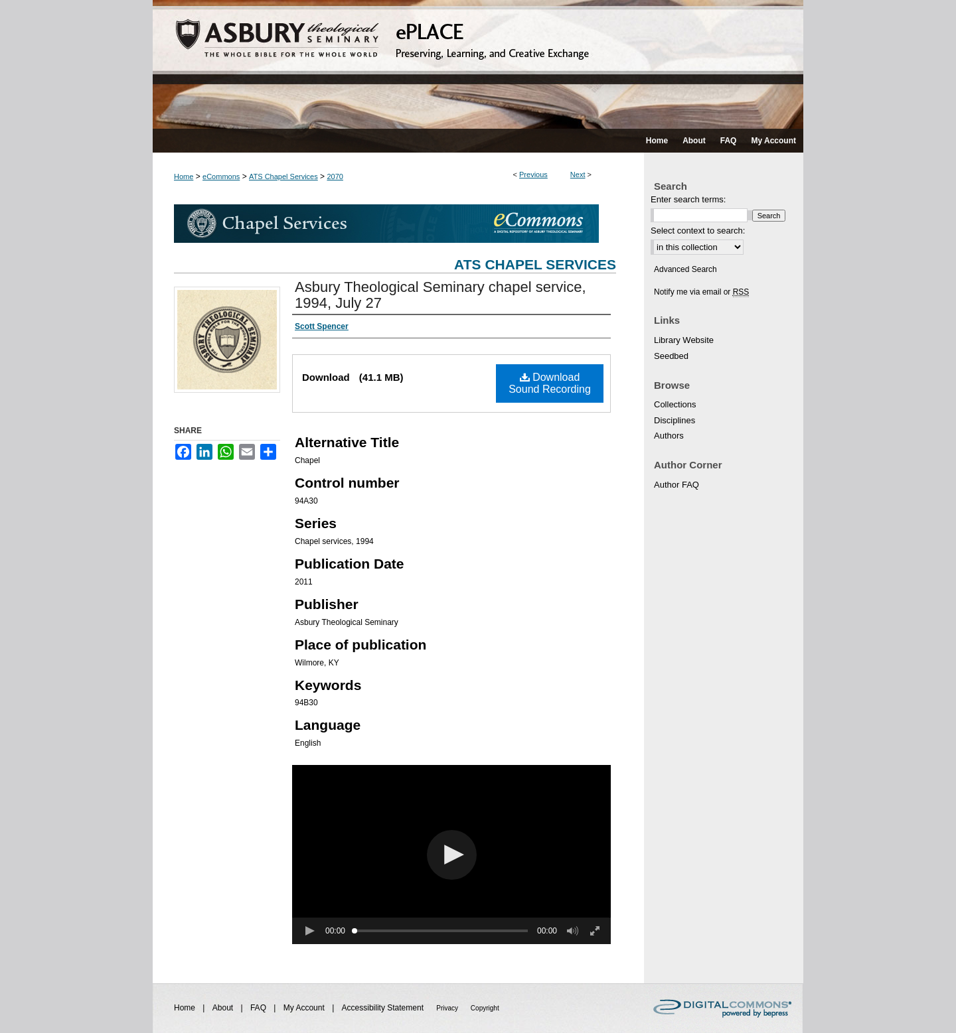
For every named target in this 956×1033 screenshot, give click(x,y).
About (224, 1007)
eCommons (221, 176)
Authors (669, 436)
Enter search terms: (688, 199)
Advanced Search (685, 269)
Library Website (684, 340)
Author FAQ (676, 485)
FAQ (259, 1007)
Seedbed (671, 356)
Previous (533, 174)
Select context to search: (698, 231)
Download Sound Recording (550, 383)
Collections (675, 404)
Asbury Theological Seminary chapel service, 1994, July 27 (440, 295)
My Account (305, 1007)
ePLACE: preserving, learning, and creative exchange (478, 64)
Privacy (448, 1008)
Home (183, 176)
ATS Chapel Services (283, 176)
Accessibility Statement (384, 1007)
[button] (452, 855)
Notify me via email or (701, 292)
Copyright (485, 1008)
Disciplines (674, 420)
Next (578, 174)
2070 (335, 176)
